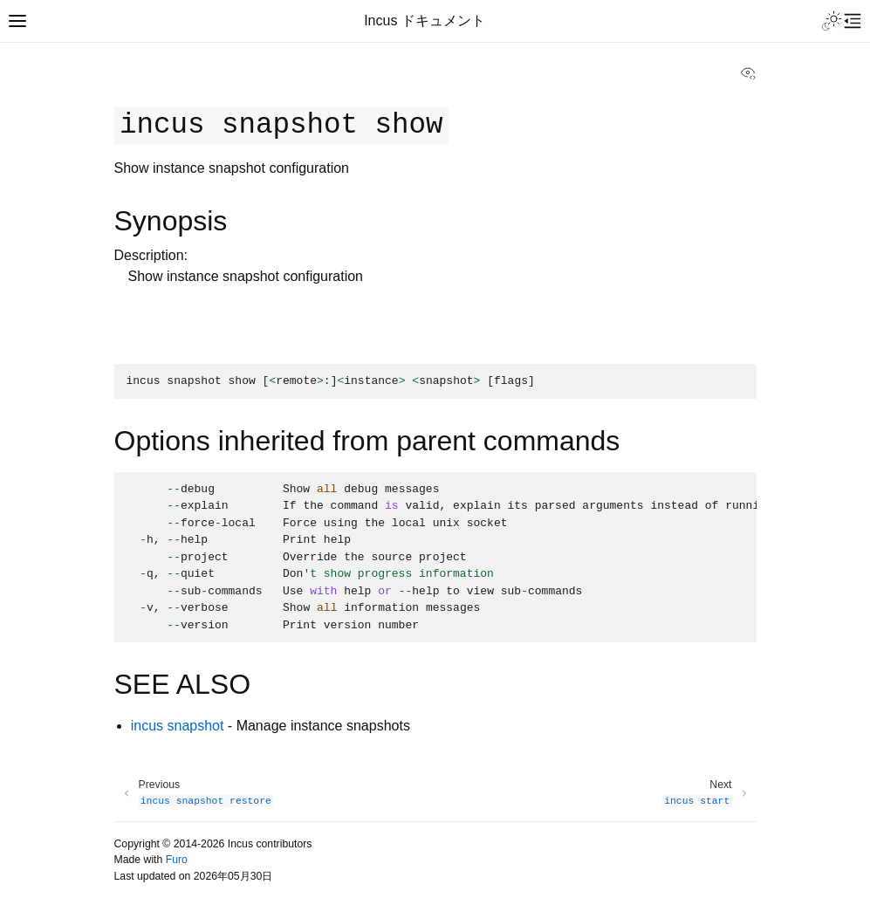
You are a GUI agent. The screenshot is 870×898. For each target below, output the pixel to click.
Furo (177, 859)
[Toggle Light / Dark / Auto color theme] (831, 20)
